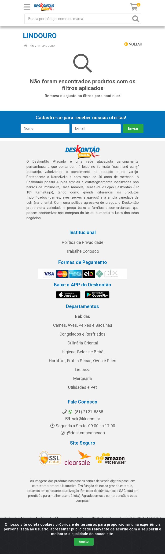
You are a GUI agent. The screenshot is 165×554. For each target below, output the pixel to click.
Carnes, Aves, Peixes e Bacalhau (82, 325)
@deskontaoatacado (82, 433)
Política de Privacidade (82, 242)
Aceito (84, 541)
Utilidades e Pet (82, 387)
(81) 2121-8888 (82, 412)
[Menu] (27, 7)
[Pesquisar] (136, 19)
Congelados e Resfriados (82, 334)
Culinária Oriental (82, 343)
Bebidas (82, 316)
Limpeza (82, 369)
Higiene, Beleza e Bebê (82, 352)
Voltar (133, 44)
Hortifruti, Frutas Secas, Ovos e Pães (82, 360)
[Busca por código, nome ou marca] (78, 19)
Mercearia (82, 378)
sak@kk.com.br (82, 419)
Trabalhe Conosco (82, 251)
